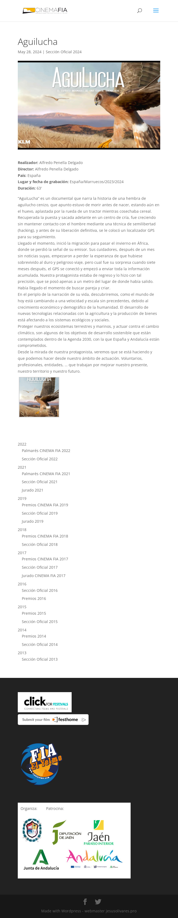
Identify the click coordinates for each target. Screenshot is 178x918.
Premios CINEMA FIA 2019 (45, 504)
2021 (22, 467)
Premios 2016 (34, 598)
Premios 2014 (34, 636)
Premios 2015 (34, 613)
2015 (22, 606)
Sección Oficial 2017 (40, 567)
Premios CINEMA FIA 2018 (45, 536)
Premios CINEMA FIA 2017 (45, 558)
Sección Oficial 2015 (40, 621)
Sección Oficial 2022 (40, 458)
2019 (22, 498)
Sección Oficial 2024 (64, 51)
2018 (22, 529)
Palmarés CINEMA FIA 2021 (46, 473)
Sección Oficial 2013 (40, 659)
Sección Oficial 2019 (40, 513)
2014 (22, 629)
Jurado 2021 (32, 490)
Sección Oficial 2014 (40, 644)
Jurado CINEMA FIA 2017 (43, 575)
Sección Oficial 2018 (40, 544)
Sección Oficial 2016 (40, 590)
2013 (22, 652)
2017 (22, 552)
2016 (22, 583)
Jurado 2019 (32, 521)
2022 (22, 444)
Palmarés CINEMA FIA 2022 (46, 450)
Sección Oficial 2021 (40, 481)
